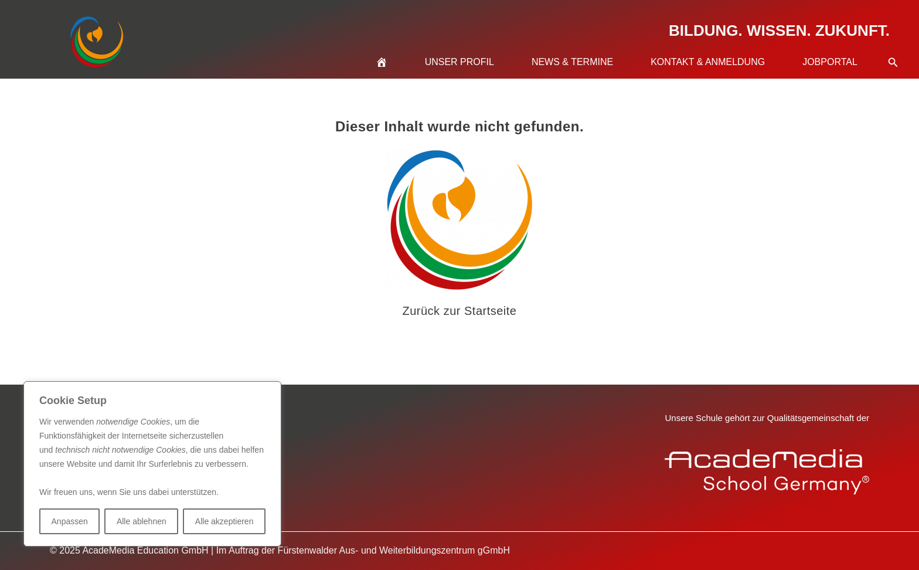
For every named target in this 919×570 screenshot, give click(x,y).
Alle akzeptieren (224, 521)
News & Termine (572, 62)
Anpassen (70, 521)
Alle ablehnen (141, 521)
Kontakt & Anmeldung (708, 62)
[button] (893, 48)
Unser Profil (459, 62)
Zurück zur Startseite (459, 310)
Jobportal (829, 62)
